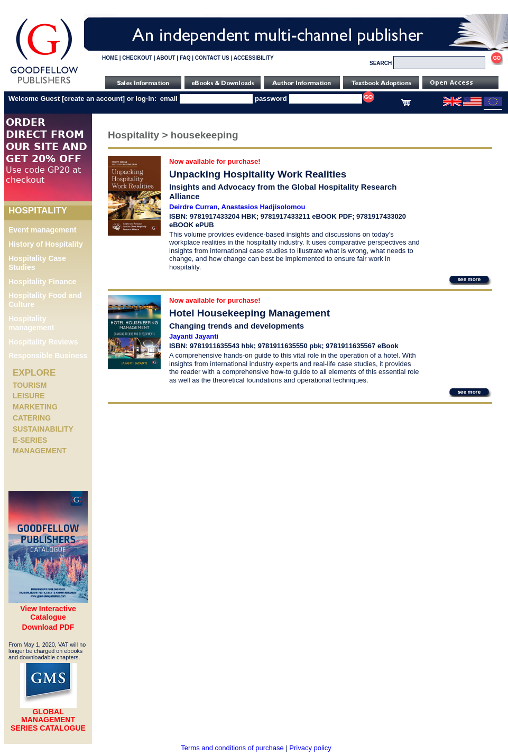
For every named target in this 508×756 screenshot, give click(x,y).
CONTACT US (212, 58)
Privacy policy (310, 748)
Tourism (30, 385)
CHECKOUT (137, 58)
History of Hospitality (45, 244)
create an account (93, 98)
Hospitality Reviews (43, 342)
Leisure (29, 395)
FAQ (185, 58)
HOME (110, 58)
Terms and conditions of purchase (232, 748)
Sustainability (43, 429)
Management (40, 450)
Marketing (35, 407)
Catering (32, 418)
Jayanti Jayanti (193, 336)
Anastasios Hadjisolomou (263, 207)
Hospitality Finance (42, 281)
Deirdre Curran (193, 207)
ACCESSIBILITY (254, 58)
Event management (42, 230)
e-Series (30, 440)
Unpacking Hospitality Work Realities (257, 174)
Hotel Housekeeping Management (249, 313)
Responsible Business (47, 355)
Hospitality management (31, 323)
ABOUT (166, 58)
